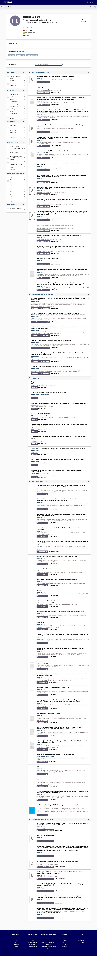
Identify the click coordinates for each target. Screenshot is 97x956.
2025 (11, 180)
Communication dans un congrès (59, 294)
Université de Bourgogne (37, 475)
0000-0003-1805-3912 (30, 32)
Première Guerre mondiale (16, 97)
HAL (65, 940)
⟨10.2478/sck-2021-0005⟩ (68, 102)
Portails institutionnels (64, 938)
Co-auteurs (15, 121)
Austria (11, 111)
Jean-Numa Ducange (15, 135)
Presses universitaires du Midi (53, 654)
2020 (11, 191)
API (16, 942)
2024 (11, 182)
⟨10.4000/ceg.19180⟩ (68, 80)
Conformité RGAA (32, 946)
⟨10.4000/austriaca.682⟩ (42, 130)
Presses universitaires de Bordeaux (67, 810)
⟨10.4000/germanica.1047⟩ (59, 218)
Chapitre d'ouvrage (59, 481)
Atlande (33, 385)
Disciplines (15, 73)
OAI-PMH (16, 944)
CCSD (80, 938)
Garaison (12, 99)
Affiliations (15, 204)
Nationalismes (13, 101)
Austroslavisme (13, 113)
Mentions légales (32, 942)
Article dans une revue (59, 73)
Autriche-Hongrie (14, 94)
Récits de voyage (14, 104)
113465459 (27, 35)
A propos (32, 938)
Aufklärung (12, 108)
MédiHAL (64, 946)
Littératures (13, 85)
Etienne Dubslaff (14, 130)
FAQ (16, 940)
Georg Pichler (13, 132)
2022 (11, 187)
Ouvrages (59, 378)
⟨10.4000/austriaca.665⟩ (51, 901)
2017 (11, 199)
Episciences (81, 940)
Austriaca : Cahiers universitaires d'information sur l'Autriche (16, 148)
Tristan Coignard (14, 127)
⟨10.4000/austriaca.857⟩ (42, 143)
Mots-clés (15, 91)
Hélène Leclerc (41, 78)
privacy (32, 940)
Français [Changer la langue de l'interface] (91, 2)
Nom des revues (15, 143)
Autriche (12, 116)
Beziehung (12, 118)
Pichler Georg (13, 137)
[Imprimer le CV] (94, 7)
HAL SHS (64, 942)
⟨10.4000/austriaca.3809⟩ (52, 864)
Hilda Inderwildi (13, 125)
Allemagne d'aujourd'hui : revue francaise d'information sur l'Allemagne (16, 167)
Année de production (15, 173)
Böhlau (32, 429)
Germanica (12, 162)
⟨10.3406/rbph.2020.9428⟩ (49, 117)
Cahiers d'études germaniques (14, 153)
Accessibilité (32, 944)
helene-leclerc (28, 30)
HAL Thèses (65, 944)
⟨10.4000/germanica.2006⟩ (60, 192)
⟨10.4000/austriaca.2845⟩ (52, 876)
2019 (11, 194)
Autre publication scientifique (59, 819)
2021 (11, 189)
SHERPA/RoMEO (48, 951)
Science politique (14, 83)
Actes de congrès (14, 106)
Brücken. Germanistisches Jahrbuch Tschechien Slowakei (16, 157)
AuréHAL (16, 946)
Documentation (16, 938)
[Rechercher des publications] (62, 64)
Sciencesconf (81, 942)
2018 (11, 196)
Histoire (12, 80)
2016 (11, 201)
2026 (11, 177)
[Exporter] (91, 7)
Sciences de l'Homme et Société (16, 77)
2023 (11, 184)
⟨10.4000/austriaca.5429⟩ (52, 839)
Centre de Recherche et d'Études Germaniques (16, 209)
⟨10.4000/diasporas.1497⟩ (49, 156)
